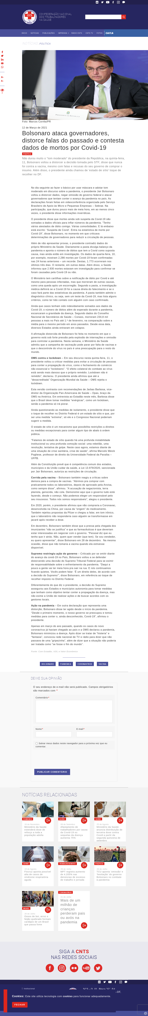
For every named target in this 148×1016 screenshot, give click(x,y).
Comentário (42, 697)
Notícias (35, 33)
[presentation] (56, 758)
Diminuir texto (2, 81)
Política (44, 43)
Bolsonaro (48, 664)
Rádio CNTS (76, 33)
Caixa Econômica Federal (109, 33)
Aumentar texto (2, 77)
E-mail (80, 729)
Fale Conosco (123, 2)
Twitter (102, 2)
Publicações (48, 33)
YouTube (107, 2)
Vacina (102, 664)
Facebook (113, 2)
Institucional (29, 989)
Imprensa (62, 33)
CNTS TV (89, 33)
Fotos (99, 33)
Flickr (97, 2)
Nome (39, 729)
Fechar (19, 1004)
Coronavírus (85, 664)
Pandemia (65, 664)
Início (24, 33)
